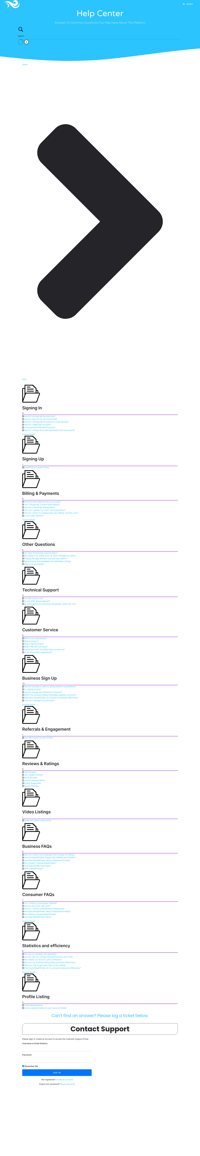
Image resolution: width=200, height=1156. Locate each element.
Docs (24, 379)
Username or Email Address (35, 1043)
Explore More (28, 434)
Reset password (67, 1084)
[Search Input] (100, 36)
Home (25, 64)
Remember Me (30, 1066)
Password (27, 1055)
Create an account (64, 1079)
